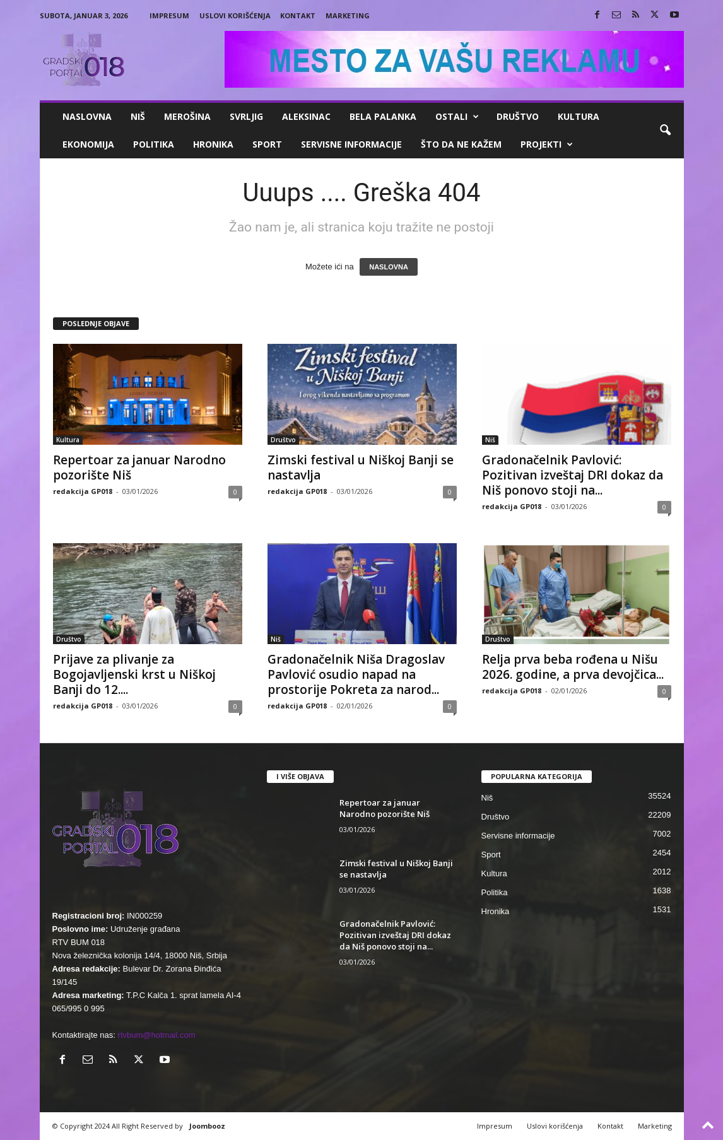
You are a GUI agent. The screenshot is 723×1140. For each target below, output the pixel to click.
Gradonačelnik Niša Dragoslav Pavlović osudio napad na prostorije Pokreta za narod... (356, 674)
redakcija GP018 (82, 491)
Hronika (213, 144)
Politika (153, 144)
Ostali (457, 117)
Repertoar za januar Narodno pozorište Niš (139, 467)
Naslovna (87, 116)
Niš (138, 116)
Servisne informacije (351, 144)
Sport (267, 144)
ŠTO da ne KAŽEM (461, 144)
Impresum (169, 15)
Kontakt (297, 15)
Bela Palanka (383, 116)
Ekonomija (88, 144)
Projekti (546, 144)
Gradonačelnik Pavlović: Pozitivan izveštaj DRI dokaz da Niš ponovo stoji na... (572, 475)
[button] (665, 130)
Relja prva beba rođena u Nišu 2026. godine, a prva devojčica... (573, 667)
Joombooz (207, 1126)
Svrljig (246, 116)
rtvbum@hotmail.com (157, 1035)
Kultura (578, 116)
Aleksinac (306, 116)
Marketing (348, 15)
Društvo (518, 116)
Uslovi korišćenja (235, 15)
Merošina (187, 116)
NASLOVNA (388, 267)
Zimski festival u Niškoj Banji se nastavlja (360, 467)
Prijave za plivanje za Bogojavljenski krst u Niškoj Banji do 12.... (134, 674)
